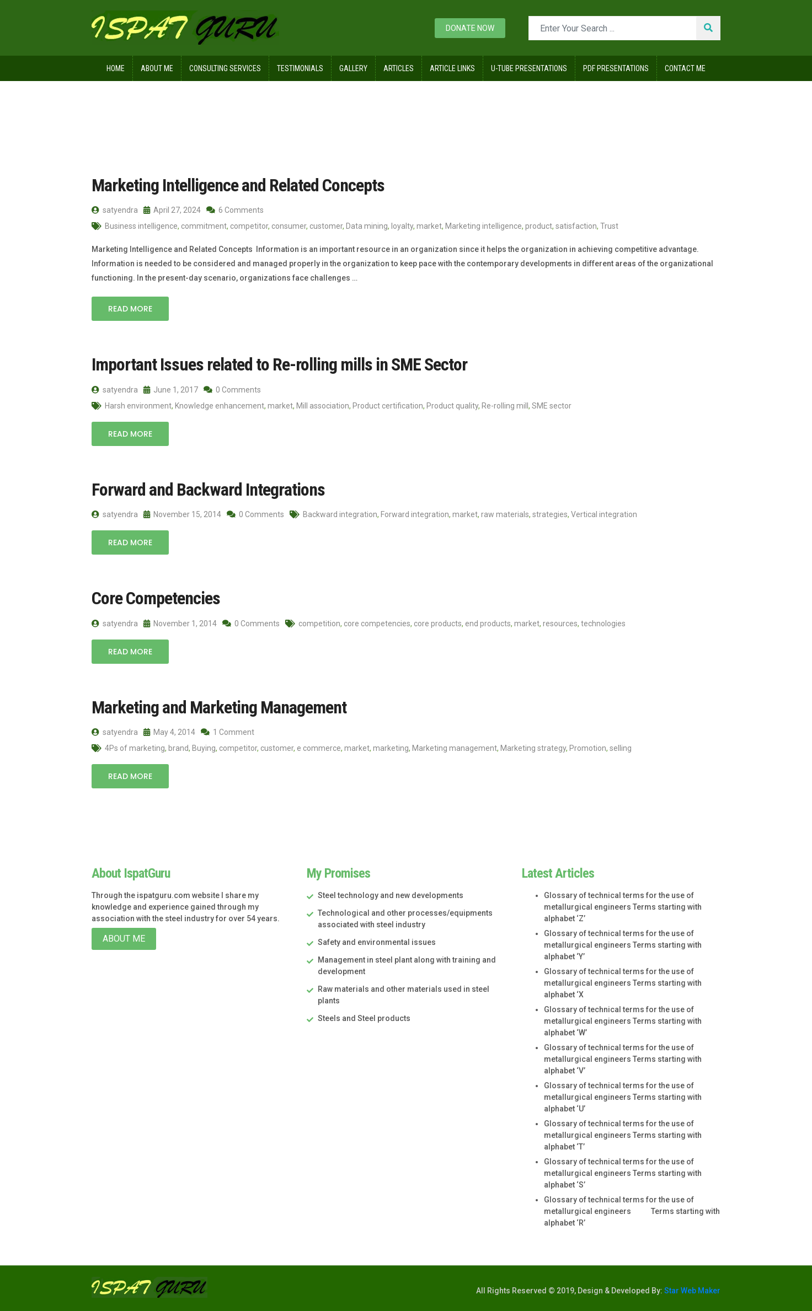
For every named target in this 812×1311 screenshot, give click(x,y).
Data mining (367, 226)
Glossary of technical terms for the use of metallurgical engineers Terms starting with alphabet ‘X (623, 983)
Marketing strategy (533, 748)
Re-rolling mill (505, 405)
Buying (204, 748)
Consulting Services (225, 68)
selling (621, 748)
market (429, 226)
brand (178, 748)
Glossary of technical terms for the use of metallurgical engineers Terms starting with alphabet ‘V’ (623, 1059)
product (538, 226)
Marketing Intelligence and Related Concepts (238, 185)
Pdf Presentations (616, 68)
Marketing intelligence (483, 226)
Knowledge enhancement (219, 405)
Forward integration (415, 514)
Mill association (322, 405)
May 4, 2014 (169, 732)
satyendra (115, 210)
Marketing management (454, 748)
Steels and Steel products (364, 1018)
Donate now (470, 28)
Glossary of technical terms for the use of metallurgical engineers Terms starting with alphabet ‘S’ (623, 1173)
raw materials (505, 514)
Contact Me (685, 68)
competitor (249, 226)
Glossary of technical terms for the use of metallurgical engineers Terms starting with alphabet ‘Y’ (623, 945)
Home (115, 68)
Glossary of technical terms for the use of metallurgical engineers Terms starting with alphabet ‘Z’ (623, 907)
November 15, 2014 (182, 514)
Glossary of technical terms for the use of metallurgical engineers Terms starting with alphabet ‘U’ (623, 1097)
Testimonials (300, 68)
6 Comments (235, 210)
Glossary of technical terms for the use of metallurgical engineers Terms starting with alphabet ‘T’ (623, 1135)
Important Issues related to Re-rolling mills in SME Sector (279, 364)
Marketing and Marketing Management (219, 707)
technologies (603, 623)
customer (326, 226)
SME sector (551, 405)
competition (319, 623)
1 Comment (227, 732)
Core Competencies (156, 598)
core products (438, 623)
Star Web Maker (691, 1290)
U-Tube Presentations (529, 68)
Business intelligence (141, 226)
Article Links (452, 68)
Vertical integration (604, 514)
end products (488, 623)
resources (560, 623)
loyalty (402, 226)
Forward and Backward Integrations (208, 489)
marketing (391, 748)
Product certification (387, 405)
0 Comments (232, 389)
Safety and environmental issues (377, 942)
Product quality (452, 405)
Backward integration (340, 514)
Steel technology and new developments (390, 895)
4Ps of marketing (135, 748)
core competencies (377, 623)
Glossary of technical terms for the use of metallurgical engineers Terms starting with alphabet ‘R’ (632, 1211)
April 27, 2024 (172, 210)
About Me (157, 68)
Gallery (353, 68)
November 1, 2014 (180, 623)
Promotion (587, 748)
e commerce (319, 748)
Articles (398, 68)
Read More (130, 308)
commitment (204, 226)
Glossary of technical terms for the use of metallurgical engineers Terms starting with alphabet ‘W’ (623, 1021)
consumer (288, 226)
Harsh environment (138, 405)
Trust (609, 226)
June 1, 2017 (170, 389)
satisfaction (576, 226)
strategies (550, 514)
